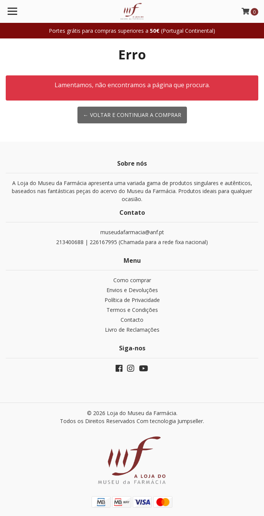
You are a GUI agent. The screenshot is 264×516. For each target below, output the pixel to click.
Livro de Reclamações (132, 329)
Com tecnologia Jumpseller (170, 421)
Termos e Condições (132, 309)
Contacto (132, 319)
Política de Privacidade (132, 300)
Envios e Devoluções (132, 290)
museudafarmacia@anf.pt (132, 232)
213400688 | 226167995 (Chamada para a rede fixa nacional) (132, 242)
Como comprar (132, 280)
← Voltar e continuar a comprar (132, 114)
